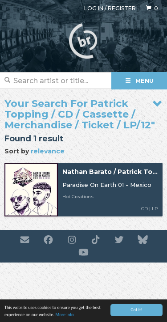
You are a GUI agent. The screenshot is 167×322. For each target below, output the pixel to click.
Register (122, 8)
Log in (93, 8)
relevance (48, 151)
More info (64, 315)
